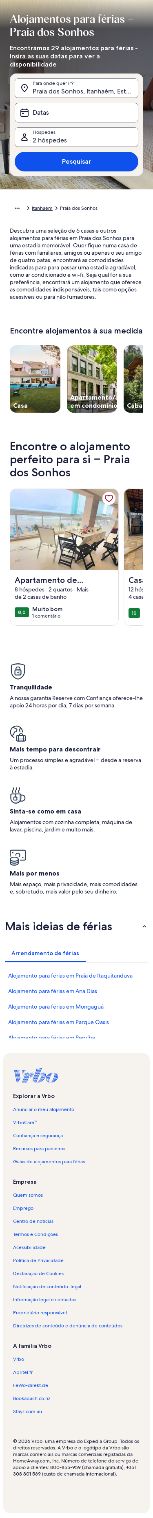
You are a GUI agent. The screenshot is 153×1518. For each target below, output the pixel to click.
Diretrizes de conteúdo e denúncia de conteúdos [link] (67, 1325)
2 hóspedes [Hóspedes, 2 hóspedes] (50, 140)
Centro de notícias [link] (33, 1221)
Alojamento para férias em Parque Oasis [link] (58, 1022)
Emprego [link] (23, 1208)
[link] (108, 498)
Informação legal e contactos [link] (44, 1299)
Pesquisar (76, 161)
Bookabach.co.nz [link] (31, 1398)
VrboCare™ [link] (25, 1122)
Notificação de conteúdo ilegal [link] (47, 1286)
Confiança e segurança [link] (38, 1135)
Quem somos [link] (28, 1195)
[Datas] (76, 112)
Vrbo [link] (18, 1359)
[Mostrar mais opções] (17, 208)
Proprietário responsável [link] (40, 1312)
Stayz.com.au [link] (27, 1411)
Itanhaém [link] (42, 208)
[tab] (45, 953)
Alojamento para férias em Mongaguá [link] (56, 1006)
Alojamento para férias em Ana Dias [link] (52, 991)
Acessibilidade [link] (29, 1247)
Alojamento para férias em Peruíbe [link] (51, 1037)
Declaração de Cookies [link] (38, 1273)
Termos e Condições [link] (35, 1234)
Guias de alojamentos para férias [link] (49, 1161)
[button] (76, 926)
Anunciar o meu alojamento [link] (43, 1109)
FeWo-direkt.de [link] (30, 1385)
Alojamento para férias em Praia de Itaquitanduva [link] (70, 975)
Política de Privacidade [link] (38, 1260)
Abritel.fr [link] (23, 1372)
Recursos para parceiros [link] (39, 1148)
